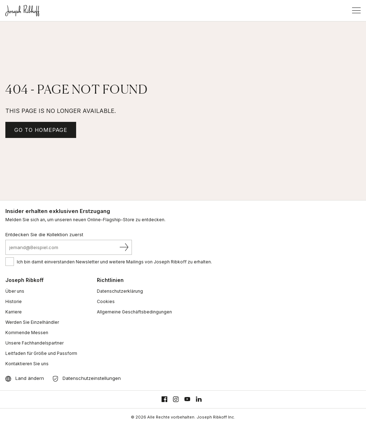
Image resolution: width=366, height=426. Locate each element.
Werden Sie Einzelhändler (32, 322)
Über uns (14, 291)
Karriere (13, 311)
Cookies (106, 301)
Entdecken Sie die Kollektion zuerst (44, 234)
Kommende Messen (26, 332)
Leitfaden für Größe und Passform (41, 353)
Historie (13, 301)
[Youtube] (187, 399)
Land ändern (29, 378)
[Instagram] (176, 399)
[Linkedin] (199, 399)
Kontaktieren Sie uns (27, 363)
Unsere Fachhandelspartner (34, 343)
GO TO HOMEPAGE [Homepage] (40, 130)
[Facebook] (164, 399)
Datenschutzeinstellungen (92, 378)
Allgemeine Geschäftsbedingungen (134, 311)
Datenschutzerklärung (120, 291)
